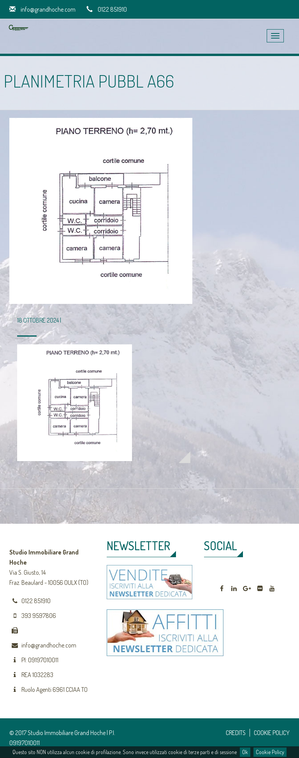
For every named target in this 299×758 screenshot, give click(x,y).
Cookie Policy (270, 752)
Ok (245, 752)
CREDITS (236, 733)
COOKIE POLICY (272, 733)
